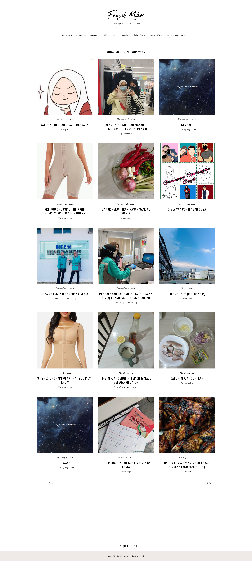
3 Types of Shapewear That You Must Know (65, 380)
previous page (47, 483)
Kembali (187, 124)
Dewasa (65, 462)
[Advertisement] (126, 519)
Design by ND (138, 556)
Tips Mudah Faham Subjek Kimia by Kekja (126, 464)
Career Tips (58, 299)
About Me (81, 35)
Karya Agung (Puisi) (187, 130)
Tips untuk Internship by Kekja (65, 293)
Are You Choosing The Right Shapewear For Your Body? (65, 211)
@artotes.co (130, 546)
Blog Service (109, 35)
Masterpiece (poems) (177, 35)
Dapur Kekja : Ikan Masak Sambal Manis (126, 211)
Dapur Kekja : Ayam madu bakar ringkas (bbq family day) (187, 464)
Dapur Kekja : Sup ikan (187, 378)
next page (207, 483)
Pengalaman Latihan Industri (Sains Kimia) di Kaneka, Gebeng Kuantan (126, 295)
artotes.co (95, 35)
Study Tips (72, 299)
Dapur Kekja (139, 35)
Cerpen (65, 130)
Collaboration (65, 218)
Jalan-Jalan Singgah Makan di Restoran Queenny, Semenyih (126, 126)
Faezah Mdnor (126, 15)
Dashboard (67, 35)
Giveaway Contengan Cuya (187, 209)
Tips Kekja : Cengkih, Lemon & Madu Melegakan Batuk (126, 380)
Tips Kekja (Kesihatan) (125, 387)
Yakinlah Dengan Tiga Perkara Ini (65, 124)
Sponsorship (126, 133)
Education (124, 35)
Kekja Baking (156, 35)
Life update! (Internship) (187, 293)
